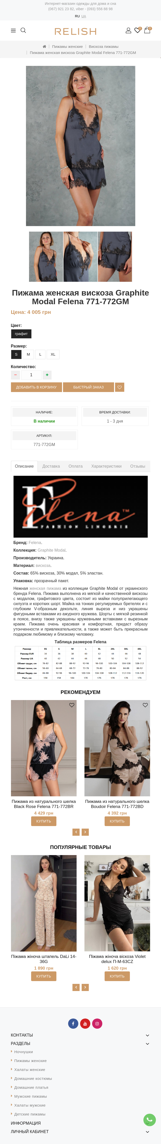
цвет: (16, 325)
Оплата (76, 466)
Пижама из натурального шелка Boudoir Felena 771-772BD (117, 804)
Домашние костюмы (33, 1078)
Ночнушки (23, 1052)
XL (53, 354)
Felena (35, 542)
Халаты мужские (30, 1105)
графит (21, 333)
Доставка (51, 466)
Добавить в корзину (36, 387)
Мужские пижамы (30, 1096)
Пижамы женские (67, 46)
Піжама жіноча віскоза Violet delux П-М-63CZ (117, 959)
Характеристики (106, 466)
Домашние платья (31, 1087)
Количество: (23, 367)
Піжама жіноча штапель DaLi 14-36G (44, 959)
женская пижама (45, 588)
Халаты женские (29, 1069)
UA (83, 16)
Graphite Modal (51, 550)
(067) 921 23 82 (61, 9)
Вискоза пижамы (103, 46)
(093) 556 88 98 (100, 9)
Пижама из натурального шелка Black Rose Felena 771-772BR (44, 804)
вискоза (43, 565)
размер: (19, 346)
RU (77, 16)
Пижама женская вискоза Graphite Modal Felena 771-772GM (83, 52)
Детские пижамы (30, 1114)
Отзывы (137, 466)
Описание (24, 466)
